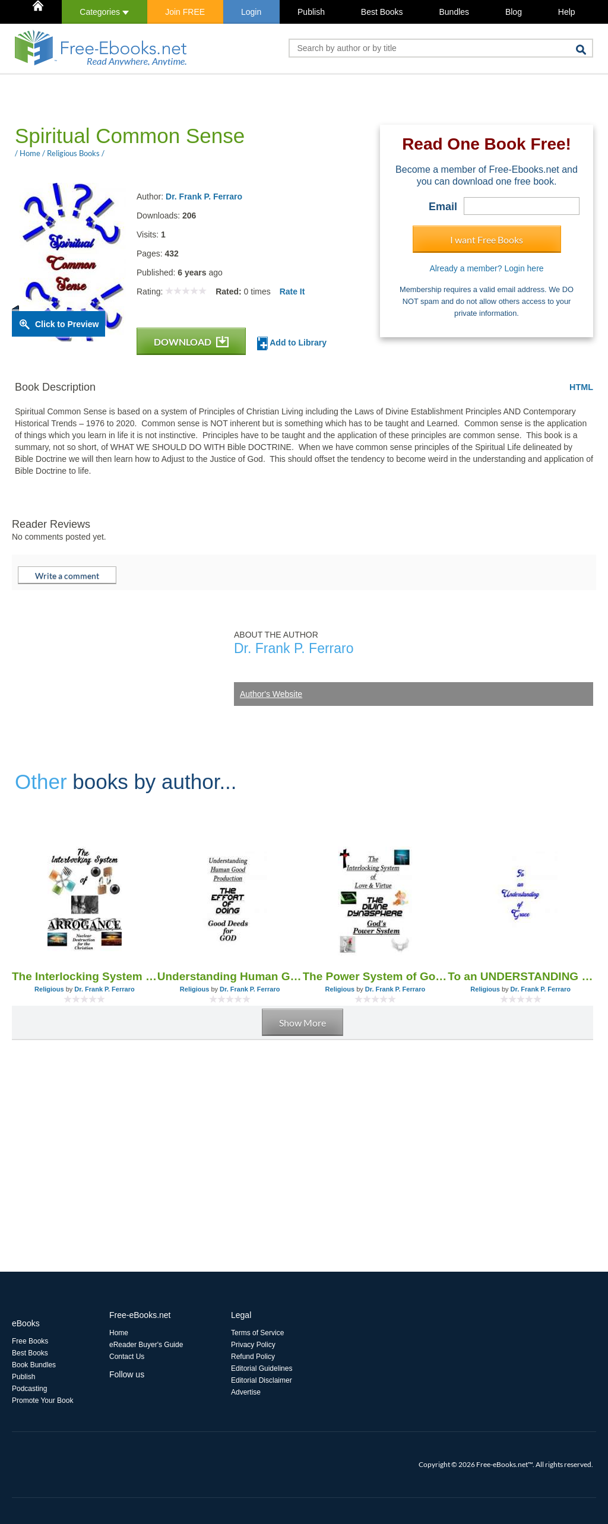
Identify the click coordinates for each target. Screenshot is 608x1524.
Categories (104, 12)
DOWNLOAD (191, 341)
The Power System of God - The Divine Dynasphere (375, 976)
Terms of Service (257, 1333)
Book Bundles (34, 1365)
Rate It (292, 291)
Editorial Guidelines (261, 1368)
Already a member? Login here (486, 268)
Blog (513, 12)
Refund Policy (253, 1356)
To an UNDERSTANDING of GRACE (520, 976)
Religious (49, 989)
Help (566, 12)
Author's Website (271, 694)
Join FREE (185, 12)
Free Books (30, 1341)
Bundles (454, 12)
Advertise (246, 1392)
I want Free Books (486, 239)
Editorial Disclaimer (261, 1380)
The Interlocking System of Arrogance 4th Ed (84, 976)
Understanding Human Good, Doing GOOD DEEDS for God (230, 976)
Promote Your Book (42, 1400)
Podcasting (29, 1388)
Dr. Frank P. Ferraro (204, 196)
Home (118, 1333)
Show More (302, 1022)
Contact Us (126, 1356)
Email (443, 207)
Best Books (382, 12)
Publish (311, 12)
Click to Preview (67, 324)
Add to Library (292, 343)
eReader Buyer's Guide (146, 1345)
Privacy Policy (253, 1345)
